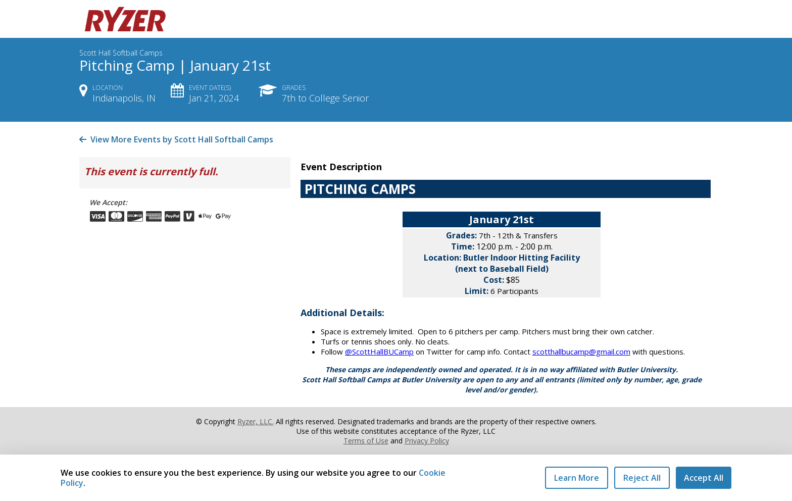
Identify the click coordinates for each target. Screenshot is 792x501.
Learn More (576, 477)
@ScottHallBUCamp (379, 351)
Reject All (642, 477)
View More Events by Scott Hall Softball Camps (176, 139)
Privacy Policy (427, 440)
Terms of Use (365, 440)
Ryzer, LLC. (255, 421)
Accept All (703, 477)
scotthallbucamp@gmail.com (581, 351)
